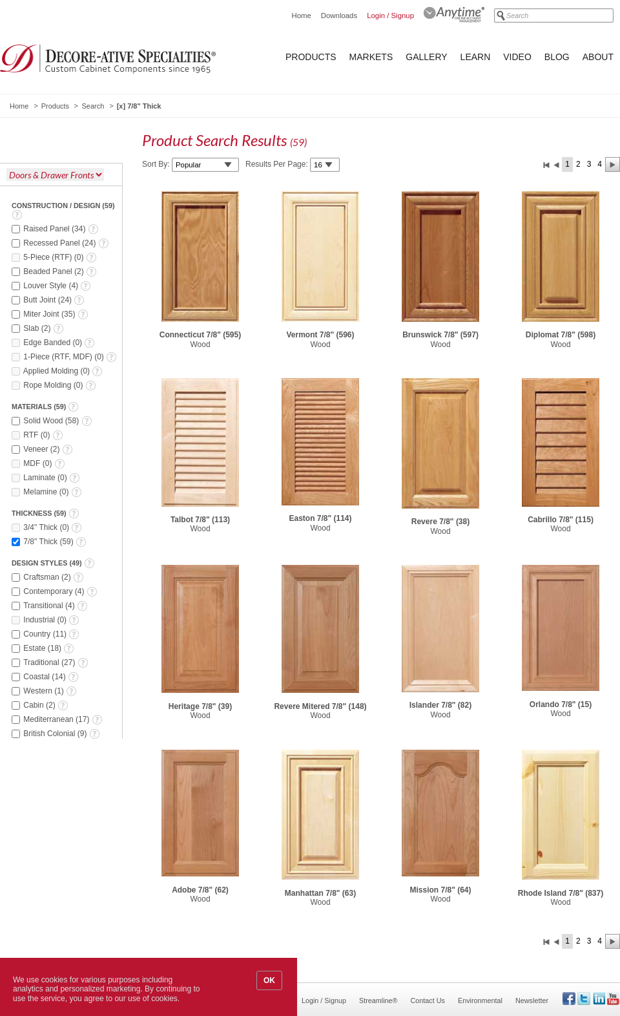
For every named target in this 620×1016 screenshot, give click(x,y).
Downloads (339, 15)
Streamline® (378, 1000)
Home (301, 15)
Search (92, 106)
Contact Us (428, 1000)
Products (310, 57)
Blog (557, 57)
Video (517, 57)
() (60, 229)
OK (269, 980)
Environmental (480, 1000)
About (598, 57)
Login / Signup (390, 15)
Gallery (426, 57)
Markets (371, 57)
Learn (475, 57)
